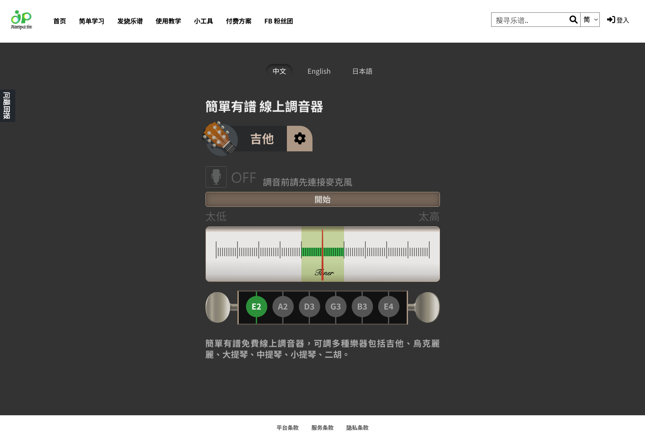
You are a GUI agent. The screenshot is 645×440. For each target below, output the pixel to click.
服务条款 (322, 427)
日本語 (362, 71)
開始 (322, 199)
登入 (618, 20)
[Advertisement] (158, 227)
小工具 (203, 21)
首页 (59, 21)
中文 (279, 71)
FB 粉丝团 (278, 21)
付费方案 (239, 21)
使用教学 (168, 21)
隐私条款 (358, 427)
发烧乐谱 (130, 21)
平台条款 (287, 427)
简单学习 (91, 21)
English (318, 71)
